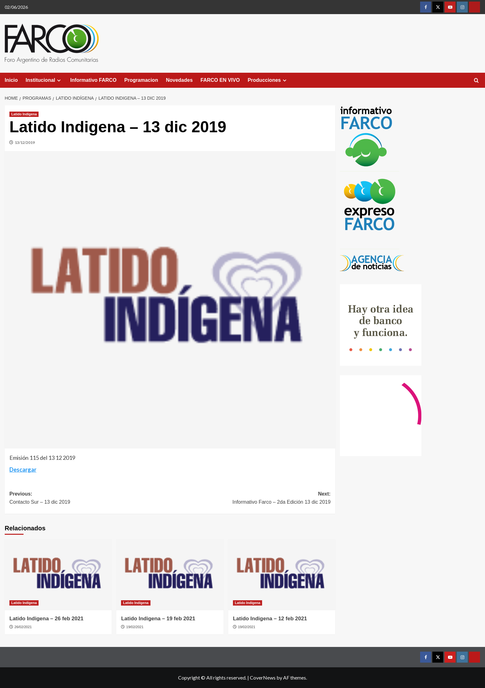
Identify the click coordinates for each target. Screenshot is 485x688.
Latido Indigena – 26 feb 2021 (46, 619)
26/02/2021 (23, 627)
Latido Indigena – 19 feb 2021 (158, 619)
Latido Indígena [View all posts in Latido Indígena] (24, 114)
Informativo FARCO (93, 80)
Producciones (268, 80)
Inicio (11, 80)
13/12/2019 (25, 142)
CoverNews (263, 677)
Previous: (89, 498)
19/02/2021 (135, 627)
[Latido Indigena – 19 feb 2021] (169, 574)
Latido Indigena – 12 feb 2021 (270, 619)
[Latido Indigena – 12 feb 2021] (281, 574)
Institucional (44, 80)
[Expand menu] (58, 80)
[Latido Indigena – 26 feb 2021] (58, 574)
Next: (250, 498)
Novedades (179, 80)
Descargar (22, 469)
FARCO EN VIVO (220, 80)
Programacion (141, 80)
